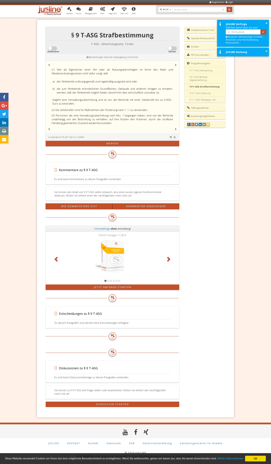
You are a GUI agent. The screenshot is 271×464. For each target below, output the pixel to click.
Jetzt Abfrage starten (112, 287)
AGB (132, 443)
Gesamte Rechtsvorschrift (201, 38)
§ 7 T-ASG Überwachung (201, 70)
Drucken (193, 46)
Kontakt (93, 443)
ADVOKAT (73, 443)
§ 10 (127, 110)
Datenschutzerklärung (157, 443)
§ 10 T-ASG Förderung (200, 93)
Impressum (113, 443)
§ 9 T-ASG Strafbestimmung (204, 86)
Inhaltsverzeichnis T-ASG (200, 30)
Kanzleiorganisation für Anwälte (201, 443)
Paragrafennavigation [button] (198, 63)
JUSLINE (53, 443)
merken (112, 143)
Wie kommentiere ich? (79, 206)
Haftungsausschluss (198, 107)
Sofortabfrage (102, 228)
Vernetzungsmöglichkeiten (201, 116)
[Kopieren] (174, 137)
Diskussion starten (112, 404)
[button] (69, 11)
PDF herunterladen (198, 54)
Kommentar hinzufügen (146, 206)
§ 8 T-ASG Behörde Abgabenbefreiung (198, 78)
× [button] (266, 23)
